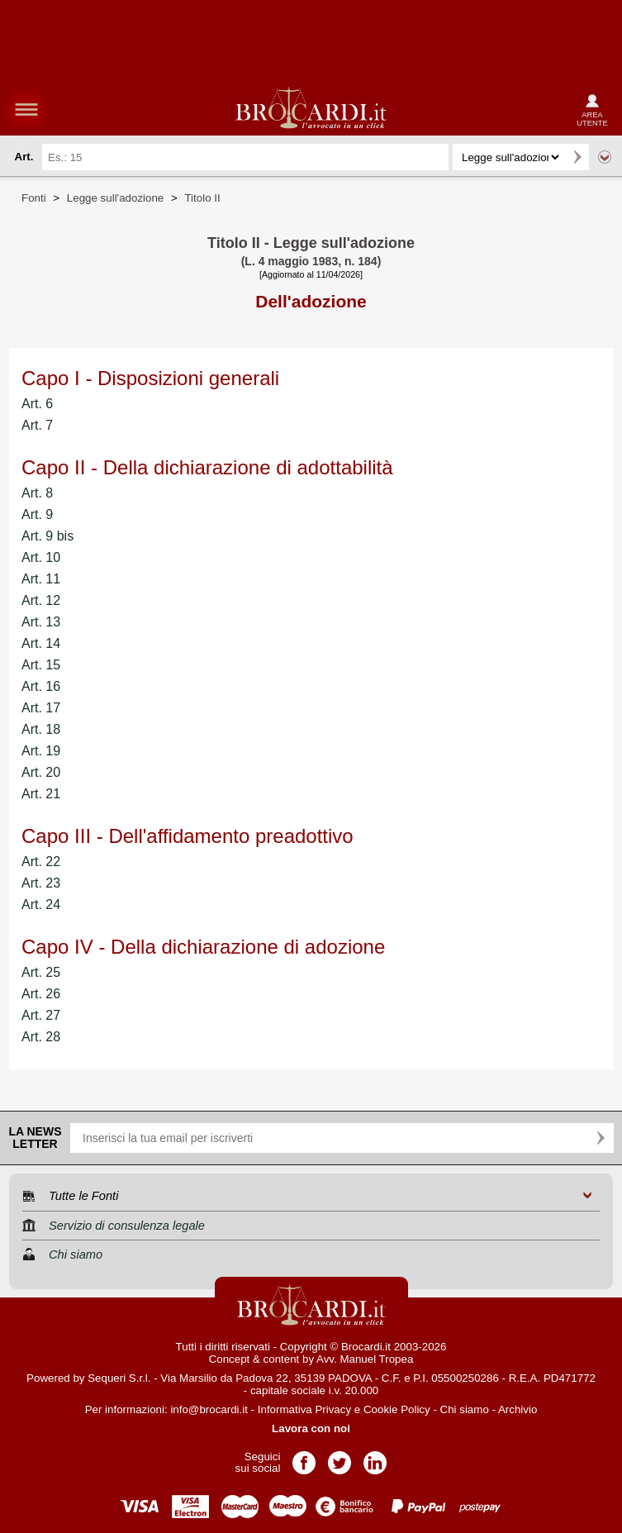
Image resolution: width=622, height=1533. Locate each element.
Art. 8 (37, 493)
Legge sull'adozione (115, 198)
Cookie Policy (396, 1409)
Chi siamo (464, 1409)
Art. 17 (40, 708)
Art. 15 (40, 665)
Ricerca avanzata (604, 157)
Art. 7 (37, 425)
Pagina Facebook (304, 1457)
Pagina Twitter (339, 1457)
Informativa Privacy (304, 1409)
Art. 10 (40, 557)
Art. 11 (40, 579)
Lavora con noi (311, 1428)
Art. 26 (40, 994)
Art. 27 (40, 1015)
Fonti (33, 198)
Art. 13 (40, 622)
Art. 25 (40, 972)
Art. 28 (40, 1037)
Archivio (517, 1409)
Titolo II (202, 198)
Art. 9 (37, 514)
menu (26, 109)
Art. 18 (40, 729)
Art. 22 (40, 862)
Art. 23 (40, 883)
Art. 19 (40, 751)
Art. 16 (40, 686)
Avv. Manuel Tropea (364, 1359)
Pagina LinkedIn (375, 1457)
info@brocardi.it (209, 1409)
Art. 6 (37, 404)
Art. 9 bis (47, 536)
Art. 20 (40, 772)
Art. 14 (40, 643)
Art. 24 (40, 904)
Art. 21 (40, 794)
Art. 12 (40, 600)
